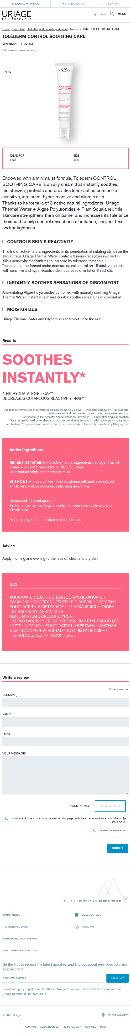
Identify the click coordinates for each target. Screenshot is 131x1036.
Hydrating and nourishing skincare (47, 29)
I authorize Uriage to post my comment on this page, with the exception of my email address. (65, 820)
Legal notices (49, 1026)
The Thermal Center (15, 926)
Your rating (80, 806)
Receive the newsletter (109, 830)
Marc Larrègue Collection (19, 950)
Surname (9, 695)
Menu (122, 14)
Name (6, 714)
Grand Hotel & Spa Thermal (19, 938)
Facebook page (88, 914)
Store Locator (74, 3)
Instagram (84, 926)
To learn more (119, 820)
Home (6, 29)
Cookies (90, 1026)
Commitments (11, 914)
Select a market (115, 1015)
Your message (14, 753)
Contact (113, 3)
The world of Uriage (25, 3)
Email (6, 734)
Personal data (72, 1026)
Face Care (18, 29)
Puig (103, 1026)
